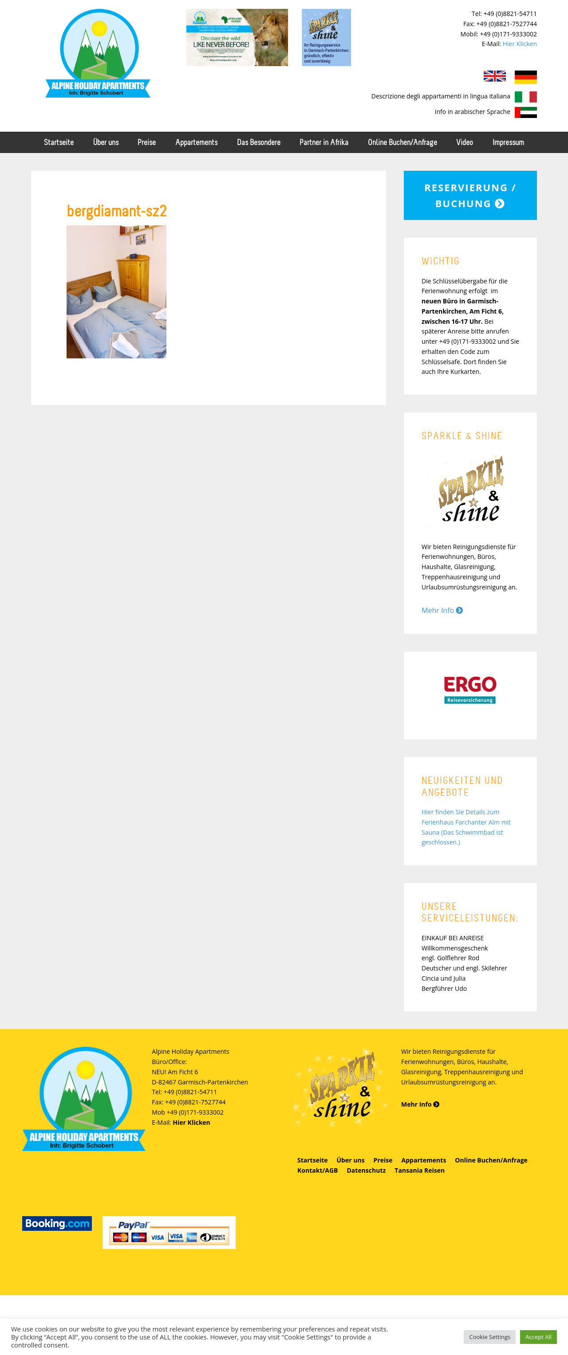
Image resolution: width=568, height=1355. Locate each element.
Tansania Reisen (419, 1170)
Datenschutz (366, 1170)
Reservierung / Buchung (470, 195)
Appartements (424, 1160)
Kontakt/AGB (317, 1170)
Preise (383, 1160)
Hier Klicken (520, 43)
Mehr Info (442, 610)
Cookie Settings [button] (489, 1337)
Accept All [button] (538, 1337)
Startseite (312, 1160)
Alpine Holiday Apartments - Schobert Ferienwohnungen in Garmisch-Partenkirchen (97, 53)
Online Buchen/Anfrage (491, 1160)
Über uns (351, 1160)
